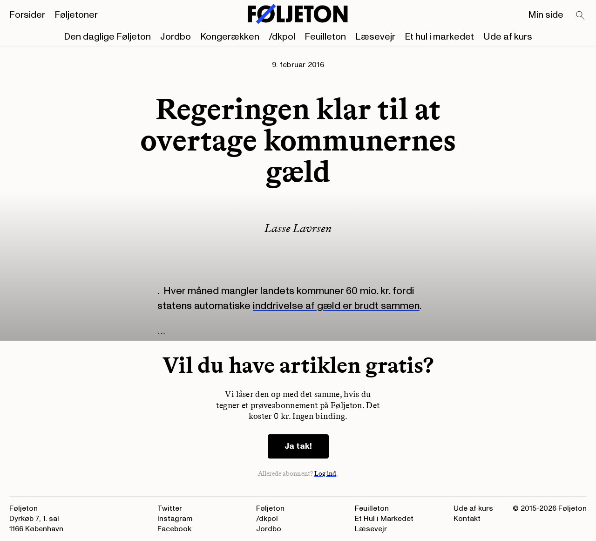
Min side (545, 14)
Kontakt (467, 519)
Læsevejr (375, 36)
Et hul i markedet (439, 36)
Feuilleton (325, 36)
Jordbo (175, 36)
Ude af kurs (507, 36)
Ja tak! (298, 446)
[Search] (581, 16)
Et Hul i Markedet (384, 519)
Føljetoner (76, 14)
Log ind (325, 474)
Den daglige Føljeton (107, 36)
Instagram (175, 519)
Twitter (169, 508)
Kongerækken (229, 36)
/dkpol (282, 36)
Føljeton (270, 508)
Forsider (27, 14)
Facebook (174, 529)
